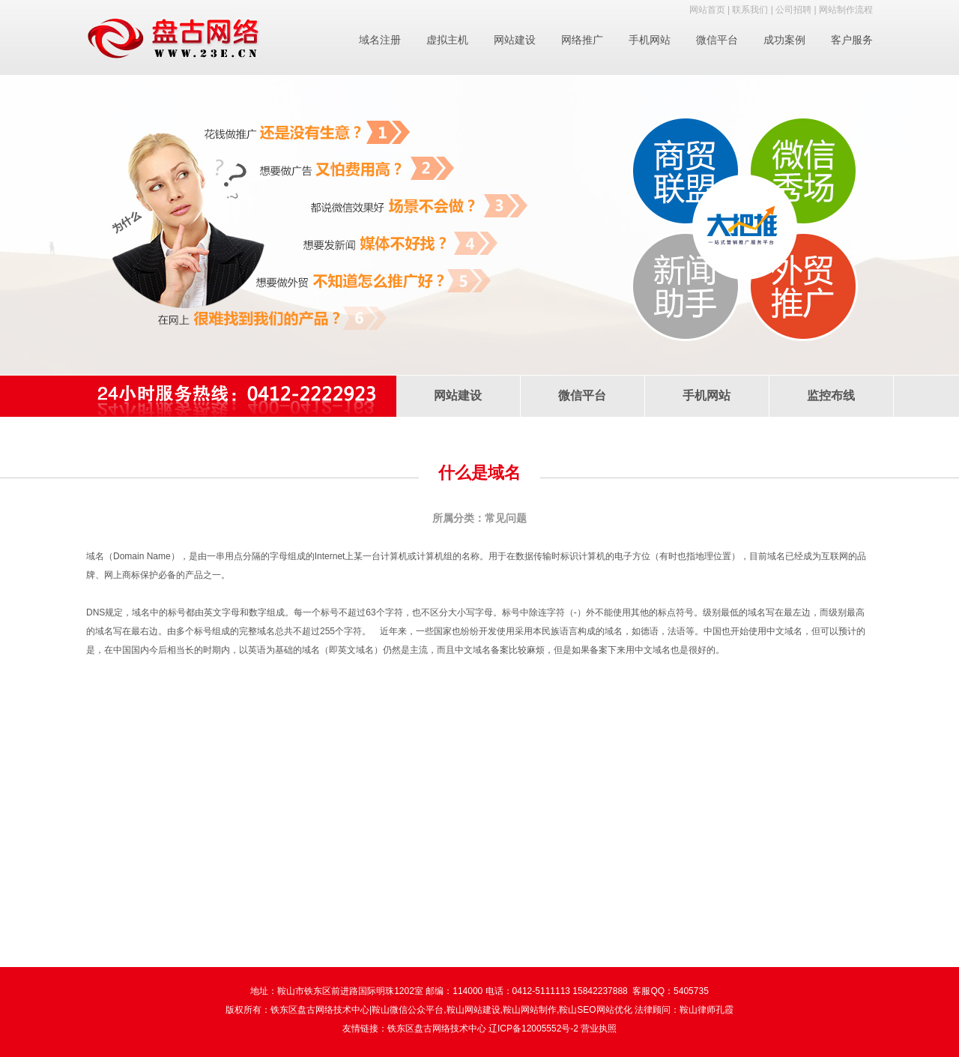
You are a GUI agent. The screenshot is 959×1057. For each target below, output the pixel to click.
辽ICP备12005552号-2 (533, 1028)
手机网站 (650, 40)
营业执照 (599, 1028)
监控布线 (831, 395)
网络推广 (582, 40)
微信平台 (717, 40)
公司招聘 (793, 9)
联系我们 (750, 9)
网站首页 (707, 9)
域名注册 (380, 40)
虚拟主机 (447, 40)
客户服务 (852, 40)
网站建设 (515, 40)
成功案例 (784, 40)
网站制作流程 (846, 9)
